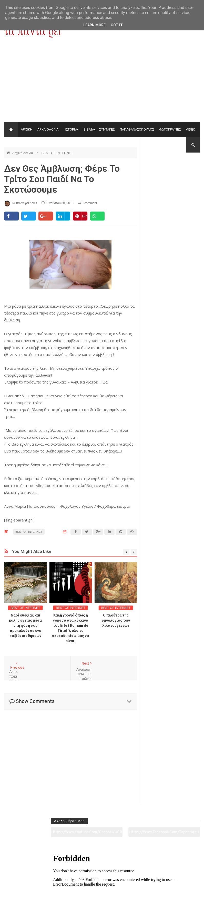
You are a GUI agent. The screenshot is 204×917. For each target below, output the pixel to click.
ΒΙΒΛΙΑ (89, 129)
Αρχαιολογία (22, 884)
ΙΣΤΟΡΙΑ (71, 129)
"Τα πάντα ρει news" (55, 909)
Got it (117, 25)
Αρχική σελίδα (23, 153)
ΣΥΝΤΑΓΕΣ (107, 129)
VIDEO (190, 129)
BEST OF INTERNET (57, 153)
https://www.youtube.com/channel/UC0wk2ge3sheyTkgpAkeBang (158, 176)
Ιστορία (62, 884)
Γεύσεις (141, 884)
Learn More (94, 25)
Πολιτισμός (102, 884)
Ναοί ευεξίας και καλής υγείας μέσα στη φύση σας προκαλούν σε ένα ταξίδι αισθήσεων (25, 625)
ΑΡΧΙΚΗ (26, 129)
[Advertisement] (102, 83)
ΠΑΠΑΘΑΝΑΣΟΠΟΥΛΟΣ (137, 129)
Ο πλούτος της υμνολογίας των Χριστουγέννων (116, 620)
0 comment (87, 203)
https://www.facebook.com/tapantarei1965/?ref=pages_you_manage (186, 176)
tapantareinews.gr (185, 909)
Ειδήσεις (181, 884)
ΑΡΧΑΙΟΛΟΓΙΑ (47, 129)
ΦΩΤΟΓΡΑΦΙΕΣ (170, 129)
